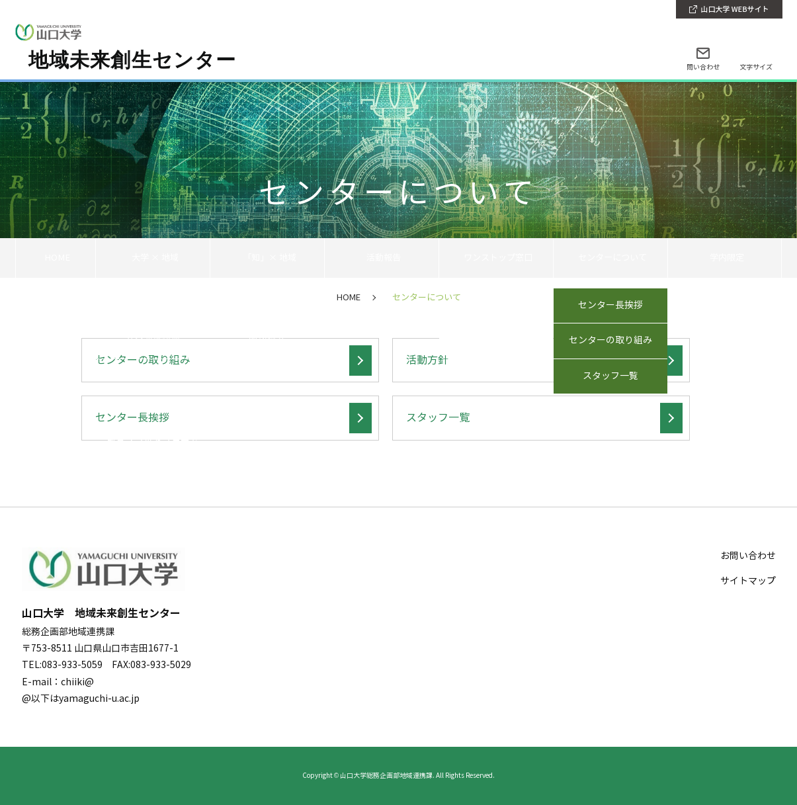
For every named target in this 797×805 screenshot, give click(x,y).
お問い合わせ (748, 556)
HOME (55, 257)
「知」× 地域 (267, 257)
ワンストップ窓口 (496, 257)
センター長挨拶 (132, 417)
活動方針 (427, 360)
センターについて (610, 257)
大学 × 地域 (152, 257)
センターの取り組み (142, 360)
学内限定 (725, 257)
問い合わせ (703, 67)
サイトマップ (748, 581)
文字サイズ (756, 67)
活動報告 (381, 257)
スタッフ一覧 (438, 417)
